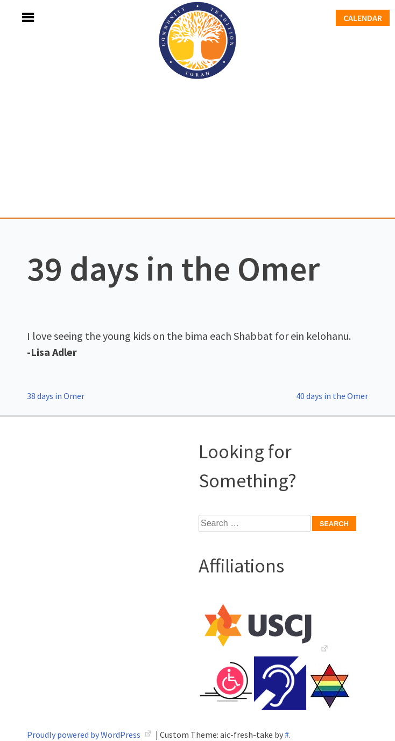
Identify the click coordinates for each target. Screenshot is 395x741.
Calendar (362, 17)
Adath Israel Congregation (197, 108)
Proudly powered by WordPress (84, 734)
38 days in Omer (55, 395)
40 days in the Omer (332, 395)
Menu (16, 17)
